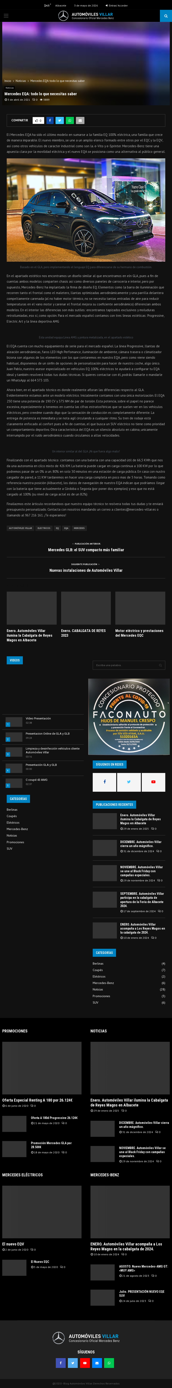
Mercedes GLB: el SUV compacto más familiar (86, 549)
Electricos (44, 528)
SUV (9, 849)
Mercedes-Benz (17, 829)
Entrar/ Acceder (117, 5)
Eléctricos (13, 822)
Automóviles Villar (20, 528)
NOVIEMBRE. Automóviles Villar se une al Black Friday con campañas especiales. (141, 871)
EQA (66, 528)
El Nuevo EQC (40, 1262)
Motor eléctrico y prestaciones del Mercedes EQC (139, 633)
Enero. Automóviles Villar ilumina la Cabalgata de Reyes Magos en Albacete (29, 635)
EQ (57, 528)
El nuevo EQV (13, 1244)
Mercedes (79, 528)
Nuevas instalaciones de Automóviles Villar (86, 570)
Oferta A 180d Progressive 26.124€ (54, 1118)
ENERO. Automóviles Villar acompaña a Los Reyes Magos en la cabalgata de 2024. (142, 928)
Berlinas (12, 810)
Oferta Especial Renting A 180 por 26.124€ (37, 1100)
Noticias (10, 87)
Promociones (15, 842)
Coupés (12, 816)
